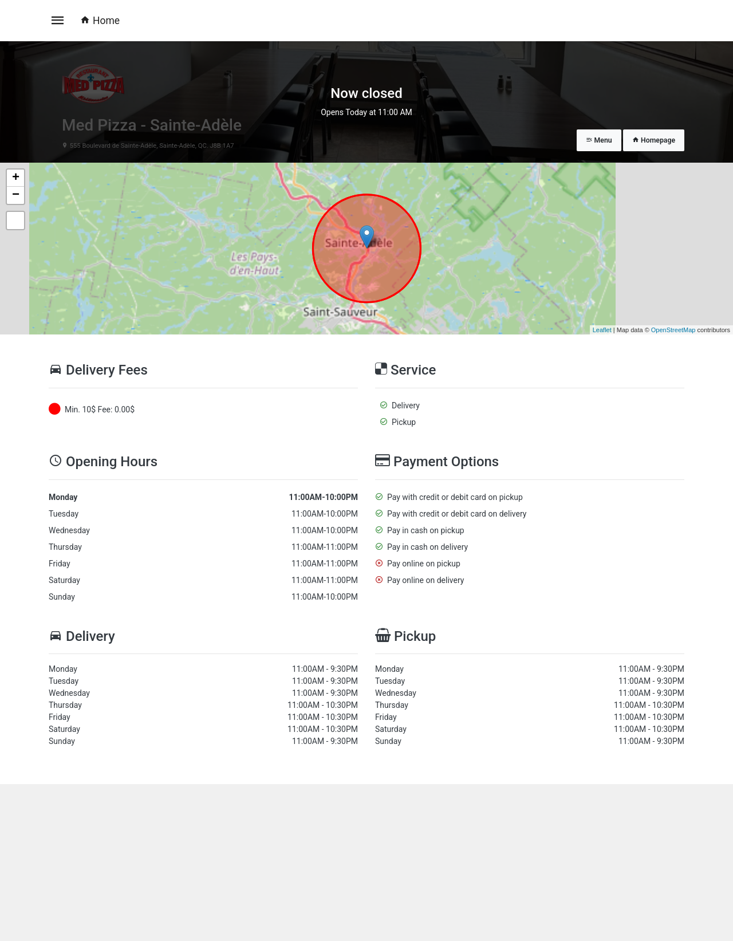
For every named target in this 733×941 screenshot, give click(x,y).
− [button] (15, 195)
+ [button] (15, 178)
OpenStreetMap (673, 329)
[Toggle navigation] (58, 20)
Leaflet (602, 329)
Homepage (653, 140)
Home (100, 20)
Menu (599, 140)
